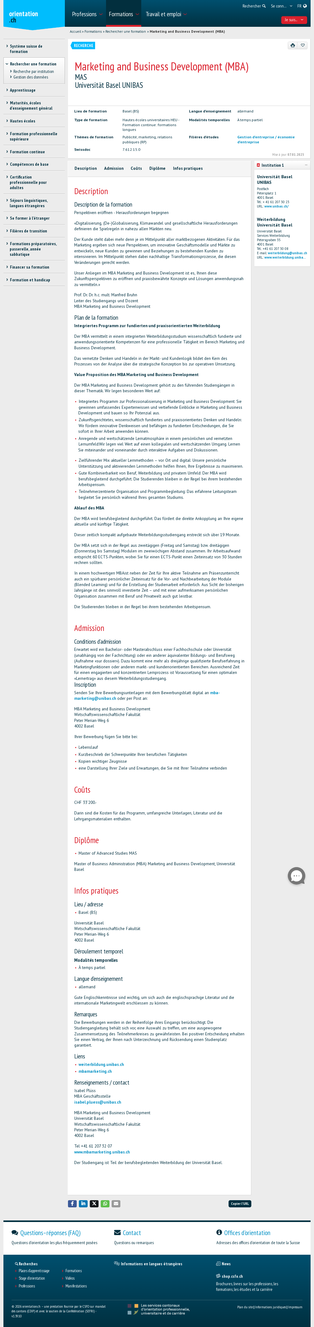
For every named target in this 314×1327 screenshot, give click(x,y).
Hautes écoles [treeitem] (22, 121)
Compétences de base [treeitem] (29, 164)
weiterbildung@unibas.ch (287, 253)
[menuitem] (87, 13)
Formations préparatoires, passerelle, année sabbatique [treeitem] (33, 249)
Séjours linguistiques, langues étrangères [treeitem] (28, 203)
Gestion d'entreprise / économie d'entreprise (266, 139)
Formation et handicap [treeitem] (30, 280)
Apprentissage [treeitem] (22, 90)
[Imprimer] (293, 45)
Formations (93, 31)
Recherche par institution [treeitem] (33, 71)
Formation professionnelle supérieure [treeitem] (33, 136)
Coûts (136, 168)
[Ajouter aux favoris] (302, 45)
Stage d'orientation (32, 1278)
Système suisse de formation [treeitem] (26, 48)
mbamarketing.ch (95, 1071)
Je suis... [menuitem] (294, 19)
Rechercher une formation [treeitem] (33, 64)
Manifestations (76, 1286)
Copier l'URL (240, 1203)
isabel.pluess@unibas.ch (97, 1102)
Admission (113, 168)
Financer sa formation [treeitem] (29, 267)
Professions (27, 1286)
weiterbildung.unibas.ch (101, 1064)
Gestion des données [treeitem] (30, 77)
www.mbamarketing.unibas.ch (102, 1152)
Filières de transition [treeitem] (28, 231)
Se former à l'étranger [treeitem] (29, 218)
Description (86, 168)
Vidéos (70, 1278)
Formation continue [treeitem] (27, 152)
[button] (72, 1203)
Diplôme (157, 168)
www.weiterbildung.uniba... (285, 257)
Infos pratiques (188, 168)
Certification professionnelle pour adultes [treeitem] (28, 182)
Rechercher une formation (125, 31)
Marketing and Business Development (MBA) (187, 31)
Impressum (295, 1307)
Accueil (75, 31)
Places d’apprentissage (34, 1270)
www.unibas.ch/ (276, 206)
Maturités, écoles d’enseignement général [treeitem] (31, 105)
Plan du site (245, 1307)
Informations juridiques (270, 1307)
